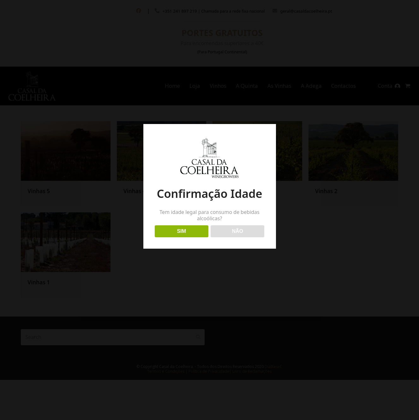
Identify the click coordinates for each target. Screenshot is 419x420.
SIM (181, 231)
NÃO (237, 231)
